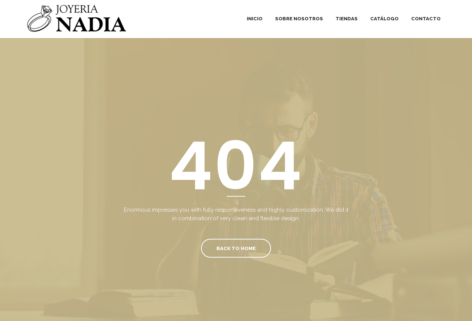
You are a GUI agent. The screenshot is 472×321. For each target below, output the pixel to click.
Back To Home (235, 248)
